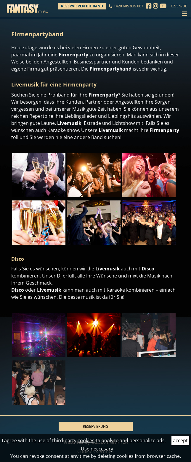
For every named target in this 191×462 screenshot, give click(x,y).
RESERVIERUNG (95, 426)
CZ (173, 6)
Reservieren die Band (82, 6)
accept (180, 440)
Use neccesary (97, 448)
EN (178, 6)
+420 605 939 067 (128, 6)
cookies (86, 440)
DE (184, 6)
